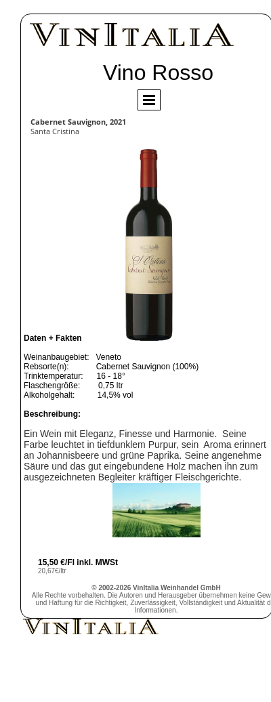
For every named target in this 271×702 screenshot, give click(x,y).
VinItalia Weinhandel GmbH (177, 588)
